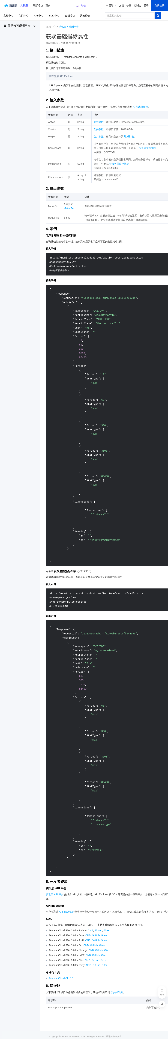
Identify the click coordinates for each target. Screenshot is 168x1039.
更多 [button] (48, 5)
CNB (90, 930)
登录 (146, 5)
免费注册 (159, 5)
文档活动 (70, 15)
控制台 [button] (137, 5)
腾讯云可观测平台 (19, 25)
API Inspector (66, 911)
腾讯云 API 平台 (55, 894)
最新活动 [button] (38, 5)
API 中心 (38, 15)
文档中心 (8, 15)
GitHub (98, 930)
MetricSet (69, 208)
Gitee (106, 930)
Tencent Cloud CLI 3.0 (61, 978)
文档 (121, 5)
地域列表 (129, 136)
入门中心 (24, 15)
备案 (128, 5)
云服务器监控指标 (146, 148)
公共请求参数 (140, 106)
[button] (24, 5)
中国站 (109, 5)
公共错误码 (117, 992)
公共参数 (99, 122)
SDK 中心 (54, 15)
